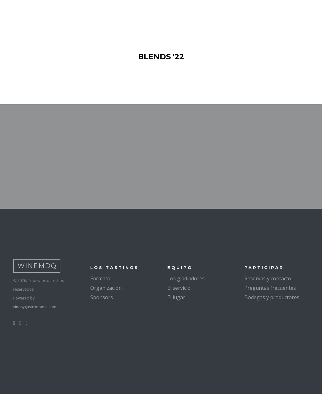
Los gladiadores (186, 278)
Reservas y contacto (267, 278)
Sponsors (101, 297)
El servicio (179, 287)
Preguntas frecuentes (270, 287)
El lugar (176, 297)
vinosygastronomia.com (34, 307)
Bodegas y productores (271, 297)
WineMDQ (37, 266)
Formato (100, 278)
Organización (106, 287)
